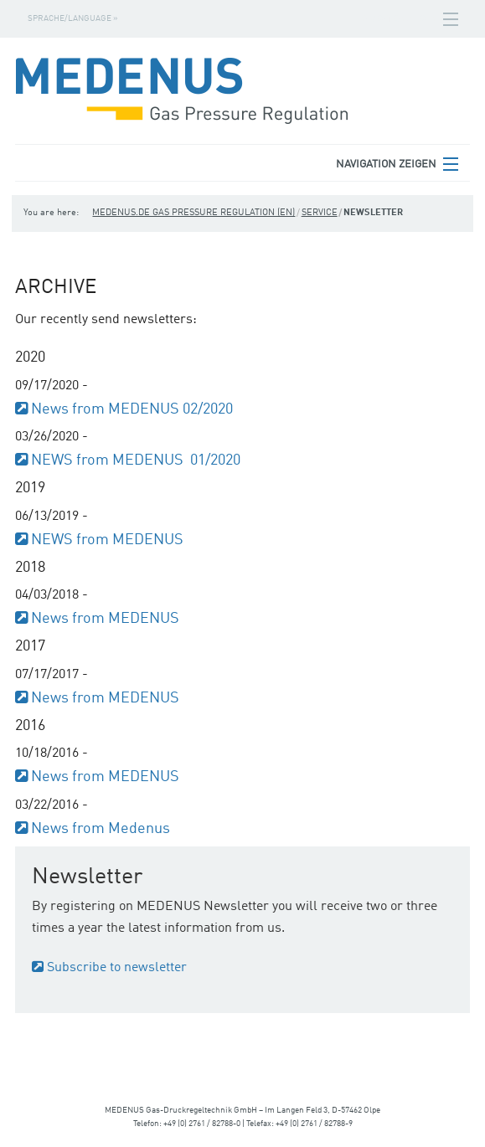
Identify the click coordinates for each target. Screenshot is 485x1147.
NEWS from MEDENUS (107, 540)
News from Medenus (100, 828)
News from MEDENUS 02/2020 (132, 409)
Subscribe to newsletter (117, 968)
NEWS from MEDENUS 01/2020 (135, 460)
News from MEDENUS (105, 618)
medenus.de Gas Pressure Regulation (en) (193, 213)
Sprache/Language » (73, 18)
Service (320, 213)
